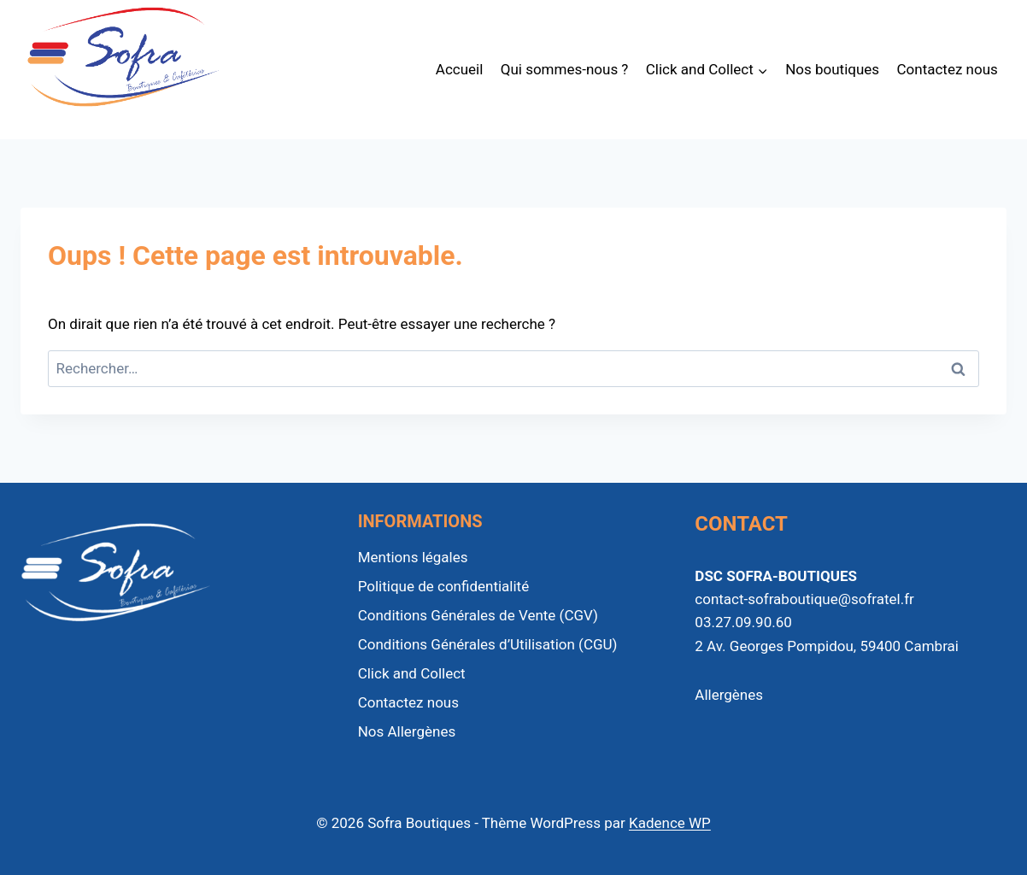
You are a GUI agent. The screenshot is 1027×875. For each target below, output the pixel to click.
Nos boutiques (832, 69)
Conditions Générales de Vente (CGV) (478, 615)
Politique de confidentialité (444, 586)
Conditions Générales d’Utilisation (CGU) (488, 644)
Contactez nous (947, 69)
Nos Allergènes (407, 731)
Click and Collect (412, 673)
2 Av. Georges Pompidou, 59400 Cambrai (827, 646)
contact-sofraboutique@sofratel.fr (804, 599)
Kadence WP (670, 822)
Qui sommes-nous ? (565, 69)
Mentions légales (413, 557)
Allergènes (729, 694)
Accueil (460, 69)
